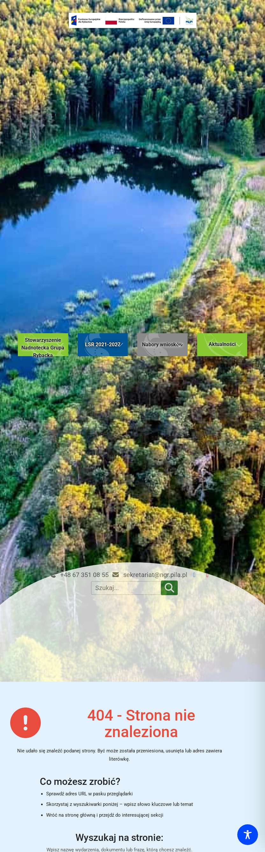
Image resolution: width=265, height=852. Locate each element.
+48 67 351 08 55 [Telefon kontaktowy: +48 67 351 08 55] (79, 575)
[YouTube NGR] (210, 575)
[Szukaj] (169, 588)
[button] (43, 344)
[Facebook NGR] (197, 575)
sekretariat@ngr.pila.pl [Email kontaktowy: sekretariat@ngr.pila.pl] (149, 575)
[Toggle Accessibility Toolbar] (248, 835)
